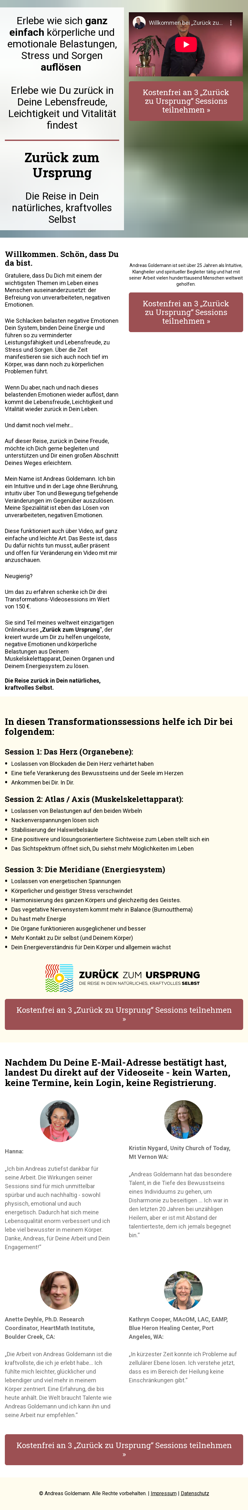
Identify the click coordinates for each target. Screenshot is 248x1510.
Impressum (164, 1493)
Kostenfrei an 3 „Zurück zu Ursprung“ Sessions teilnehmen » (186, 101)
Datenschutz (195, 1493)
